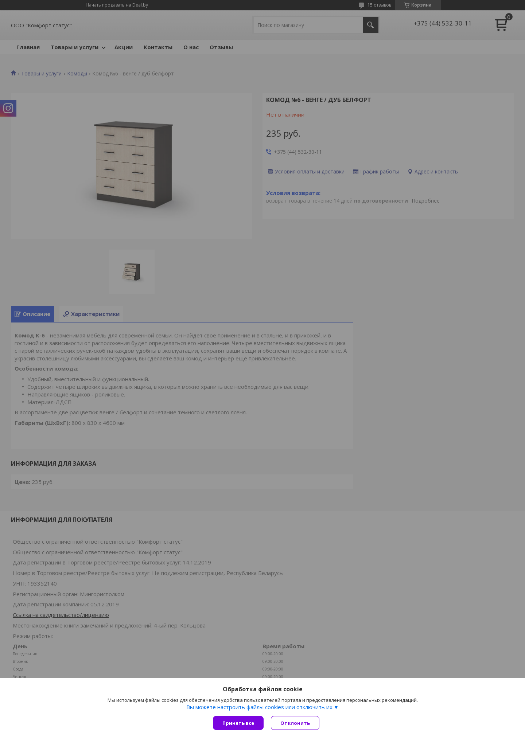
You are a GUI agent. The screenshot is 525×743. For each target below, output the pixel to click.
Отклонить (295, 723)
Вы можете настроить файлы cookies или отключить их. (260, 707)
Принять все (238, 723)
